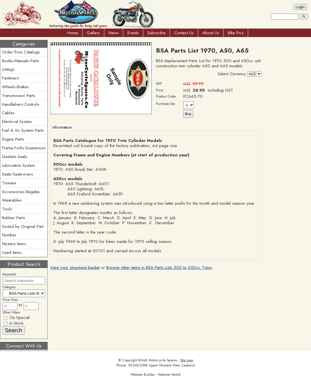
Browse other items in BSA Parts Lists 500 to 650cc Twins (159, 267)
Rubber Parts (13, 218)
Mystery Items (14, 244)
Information (62, 127)
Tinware (9, 183)
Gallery (93, 33)
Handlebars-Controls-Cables (21, 108)
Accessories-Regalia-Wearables (21, 196)
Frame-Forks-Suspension (24, 148)
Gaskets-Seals (14, 157)
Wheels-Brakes (15, 87)
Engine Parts (13, 139)
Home (72, 33)
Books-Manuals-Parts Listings (20, 65)
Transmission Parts (18, 95)
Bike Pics (236, 33)
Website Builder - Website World (155, 374)
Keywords (9, 274)
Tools (7, 209)
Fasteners (10, 78)
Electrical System (17, 121)
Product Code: (166, 96)
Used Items (12, 252)
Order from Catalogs (21, 52)
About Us (210, 33)
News (114, 33)
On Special (17, 317)
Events (133, 33)
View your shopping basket (75, 267)
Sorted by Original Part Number (22, 230)
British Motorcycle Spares (157, 360)
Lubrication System (18, 165)
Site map (186, 360)
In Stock (13, 323)
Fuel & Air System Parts (23, 130)
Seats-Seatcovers (17, 174)
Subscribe (156, 33)
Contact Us (184, 33)
